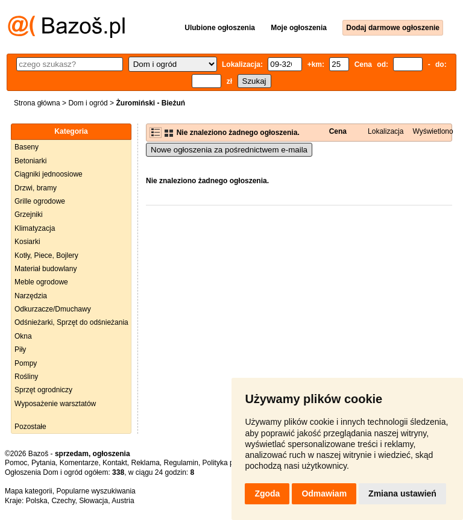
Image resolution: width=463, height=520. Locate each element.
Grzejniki (28, 214)
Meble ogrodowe (41, 282)
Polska (37, 501)
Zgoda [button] (267, 493)
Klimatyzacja (34, 228)
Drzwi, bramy (35, 188)
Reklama (145, 463)
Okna (23, 336)
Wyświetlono (432, 131)
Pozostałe (30, 426)
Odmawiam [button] (324, 493)
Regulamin (181, 463)
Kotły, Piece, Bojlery (46, 255)
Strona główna (37, 103)
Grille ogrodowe (39, 201)
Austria (123, 501)
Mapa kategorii (28, 491)
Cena (338, 131)
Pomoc (16, 463)
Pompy (25, 363)
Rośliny (26, 376)
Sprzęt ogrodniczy (43, 390)
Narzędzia (30, 296)
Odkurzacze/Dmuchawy (52, 309)
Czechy (63, 501)
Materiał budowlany (45, 269)
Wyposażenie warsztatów (55, 403)
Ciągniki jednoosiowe (48, 174)
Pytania (43, 463)
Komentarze (79, 463)
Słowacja (93, 501)
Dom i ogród (87, 103)
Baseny (26, 147)
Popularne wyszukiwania (95, 491)
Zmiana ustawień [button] (402, 493)
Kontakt (114, 463)
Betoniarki (30, 161)
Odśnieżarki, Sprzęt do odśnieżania (71, 322)
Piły (20, 349)
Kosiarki (27, 241)
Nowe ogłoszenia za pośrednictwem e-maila (229, 149)
